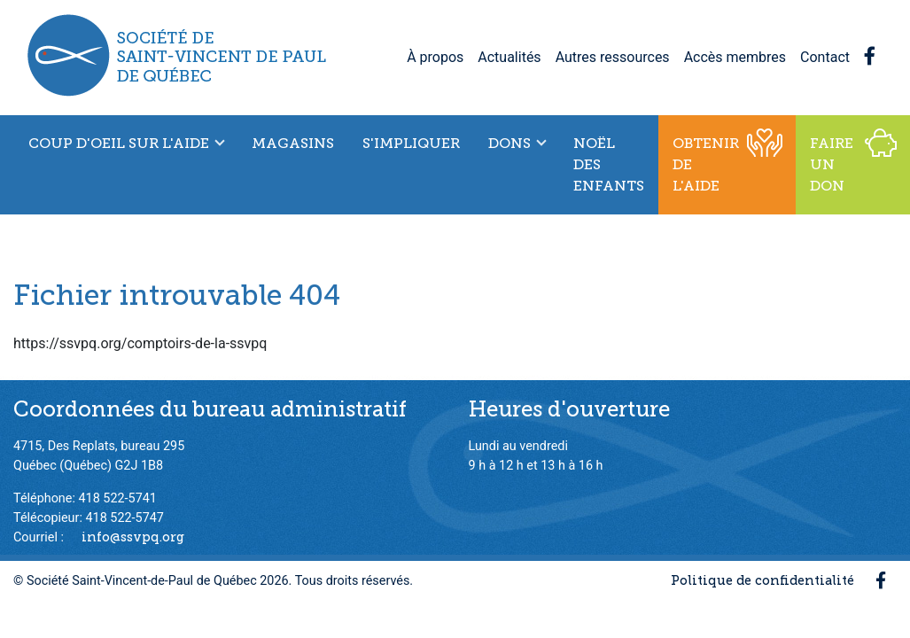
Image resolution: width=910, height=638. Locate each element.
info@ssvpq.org (133, 537)
